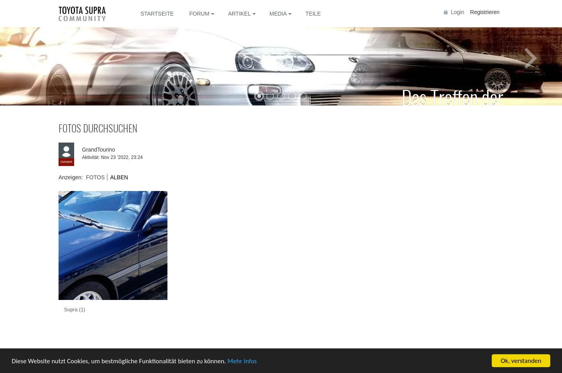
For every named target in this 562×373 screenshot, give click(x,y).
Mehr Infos (242, 361)
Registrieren (485, 12)
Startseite (157, 14)
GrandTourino (98, 149)
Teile (313, 14)
